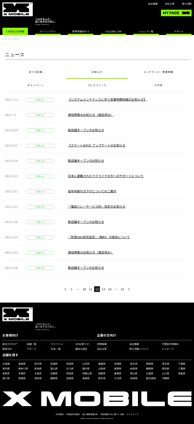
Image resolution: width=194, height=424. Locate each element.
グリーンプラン (48, 31)
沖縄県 (165, 378)
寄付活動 (187, 3)
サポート (179, 31)
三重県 (181, 368)
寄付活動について (139, 349)
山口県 (165, 373)
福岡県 (54, 378)
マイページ (57, 344)
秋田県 (70, 363)
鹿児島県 (151, 378)
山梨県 (101, 368)
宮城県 (54, 363)
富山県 (54, 368)
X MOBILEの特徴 (15, 31)
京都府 (22, 373)
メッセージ (168, 349)
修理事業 (102, 344)
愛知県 (165, 368)
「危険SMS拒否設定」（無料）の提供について (99, 237)
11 (90, 289)
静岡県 (149, 368)
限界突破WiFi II (80, 31)
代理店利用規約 (170, 344)
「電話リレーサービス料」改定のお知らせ (96, 206)
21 (122, 289)
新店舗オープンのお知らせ (86, 130)
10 (84, 289)
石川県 (70, 368)
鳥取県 (101, 373)
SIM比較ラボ (82, 344)
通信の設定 (81, 349)
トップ (4, 39)
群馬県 (149, 363)
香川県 (6, 378)
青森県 (22, 363)
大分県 (117, 378)
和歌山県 (87, 373)
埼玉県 (165, 363)
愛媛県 (22, 378)
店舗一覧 (31, 344)
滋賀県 (6, 373)
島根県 (117, 373)
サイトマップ (132, 414)
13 (103, 289)
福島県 (101, 363)
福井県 (86, 368)
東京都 (6, 368)
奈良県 (70, 373)
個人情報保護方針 (90, 414)
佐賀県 (70, 378)
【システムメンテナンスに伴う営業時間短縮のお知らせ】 (107, 99)
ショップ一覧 (146, 31)
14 (109, 289)
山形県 (86, 363)
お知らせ (97, 72)
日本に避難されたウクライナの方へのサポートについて (106, 176)
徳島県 (181, 373)
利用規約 (60, 414)
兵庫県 (54, 373)
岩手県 (38, 363)
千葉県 (181, 363)
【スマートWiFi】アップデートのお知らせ (96, 145)
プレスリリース (96, 85)
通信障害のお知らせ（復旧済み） (90, 114)
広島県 (149, 373)
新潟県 (38, 368)
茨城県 (117, 363)
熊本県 (101, 378)
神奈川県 (23, 368)
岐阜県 (133, 368)
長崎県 (86, 378)
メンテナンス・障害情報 (158, 72)
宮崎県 (133, 378)
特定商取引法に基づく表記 (112, 414)
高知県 (38, 378)
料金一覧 (56, 349)
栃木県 (133, 363)
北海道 (6, 363)
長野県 (117, 368)
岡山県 (133, 373)
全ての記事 (35, 72)
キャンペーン (35, 85)
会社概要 (153, 3)
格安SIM (7, 349)
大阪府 (38, 373)
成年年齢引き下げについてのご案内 (92, 191)
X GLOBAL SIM (113, 31)
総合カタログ (9, 344)
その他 (158, 85)
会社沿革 (170, 3)
